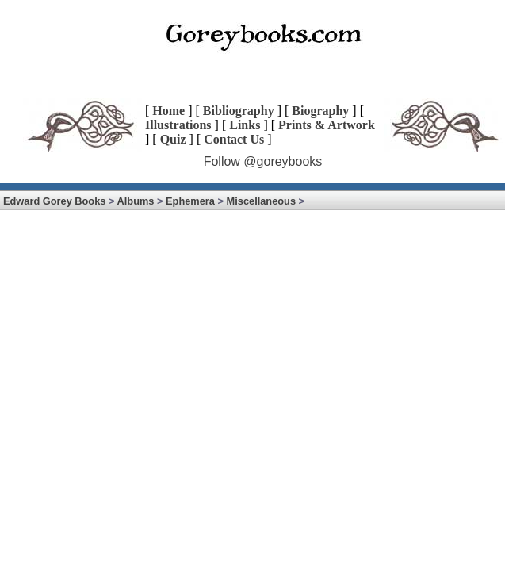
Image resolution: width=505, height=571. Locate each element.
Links (244, 125)
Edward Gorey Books (54, 201)
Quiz (173, 139)
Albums (136, 201)
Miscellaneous (261, 201)
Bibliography (238, 110)
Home (168, 110)
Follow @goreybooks (263, 161)
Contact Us (234, 139)
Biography (320, 110)
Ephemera (190, 201)
